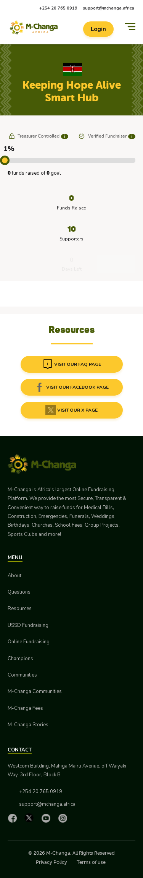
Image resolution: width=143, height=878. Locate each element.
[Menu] (130, 26)
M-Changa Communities (35, 691)
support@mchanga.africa (108, 8)
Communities (22, 675)
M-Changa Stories (28, 724)
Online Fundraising (29, 641)
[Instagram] (64, 818)
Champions (20, 658)
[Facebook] (14, 818)
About (14, 575)
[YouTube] (47, 818)
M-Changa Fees (25, 708)
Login (98, 29)
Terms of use (91, 862)
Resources (20, 608)
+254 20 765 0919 (58, 8)
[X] (30, 818)
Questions (19, 592)
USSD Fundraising (28, 625)
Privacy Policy (51, 862)
